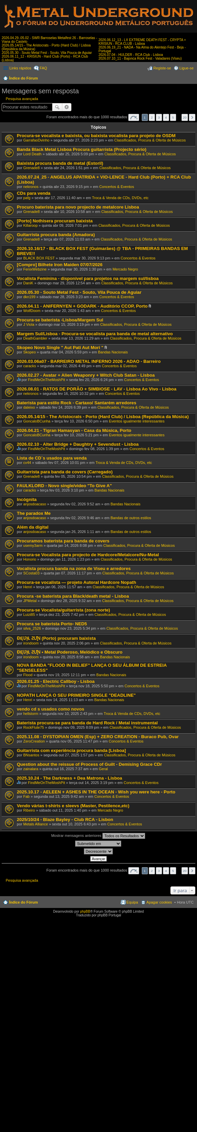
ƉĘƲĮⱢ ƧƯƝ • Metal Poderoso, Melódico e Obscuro (70, 652)
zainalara (30, 769)
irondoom (31, 643)
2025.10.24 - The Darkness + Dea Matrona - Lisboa (69, 778)
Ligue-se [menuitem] (186, 68)
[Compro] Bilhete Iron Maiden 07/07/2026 (59, 264)
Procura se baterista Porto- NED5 (52, 623)
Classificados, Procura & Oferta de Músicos (150, 140)
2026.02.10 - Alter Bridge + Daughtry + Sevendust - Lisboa (78, 444)
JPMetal (30, 601)
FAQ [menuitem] (43, 68)
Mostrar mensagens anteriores (98, 836)
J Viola (28, 324)
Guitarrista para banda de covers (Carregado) (64, 471)
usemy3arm (32, 545)
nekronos (30, 187)
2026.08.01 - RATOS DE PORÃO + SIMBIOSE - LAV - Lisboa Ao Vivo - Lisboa (96, 388)
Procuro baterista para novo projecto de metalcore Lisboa (78, 207)
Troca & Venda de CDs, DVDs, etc (120, 198)
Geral (103, 769)
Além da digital (32, 527)
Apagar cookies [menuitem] (159, 902)
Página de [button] (133, 117)
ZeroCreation (34, 741)
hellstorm (30, 714)
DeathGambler (35, 338)
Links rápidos (20, 68)
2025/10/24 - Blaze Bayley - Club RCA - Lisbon (65, 819)
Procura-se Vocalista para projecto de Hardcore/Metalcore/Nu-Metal (88, 554)
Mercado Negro (125, 269)
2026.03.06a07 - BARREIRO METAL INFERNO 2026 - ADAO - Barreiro (89, 361)
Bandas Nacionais (113, 352)
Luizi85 (29, 614)
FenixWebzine (35, 269)
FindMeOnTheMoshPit (46, 380)
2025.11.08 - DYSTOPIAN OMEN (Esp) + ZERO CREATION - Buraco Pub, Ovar (98, 736)
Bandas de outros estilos (130, 518)
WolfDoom (31, 311)
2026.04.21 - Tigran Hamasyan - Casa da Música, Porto (74, 430)
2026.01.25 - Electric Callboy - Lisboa (56, 681)
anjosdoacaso (34, 504)
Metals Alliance (35, 824)
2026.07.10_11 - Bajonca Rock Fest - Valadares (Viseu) (140, 58)
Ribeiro (29, 810)
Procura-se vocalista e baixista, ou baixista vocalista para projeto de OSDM (96, 135)
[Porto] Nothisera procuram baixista (55, 220)
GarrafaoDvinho (36, 140)
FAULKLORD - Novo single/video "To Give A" (64, 485)
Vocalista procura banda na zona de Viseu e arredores (74, 568)
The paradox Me (34, 513)
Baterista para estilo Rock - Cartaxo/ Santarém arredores (76, 402)
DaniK (28, 283)
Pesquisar (57, 107)
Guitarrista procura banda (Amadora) (56, 234)
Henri (27, 587)
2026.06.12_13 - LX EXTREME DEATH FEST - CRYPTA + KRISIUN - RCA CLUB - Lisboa (142, 41)
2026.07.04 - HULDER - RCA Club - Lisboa (131, 55)
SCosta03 (31, 573)
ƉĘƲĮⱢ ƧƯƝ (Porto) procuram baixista (56, 638)
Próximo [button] (192, 117)
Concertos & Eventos (116, 187)
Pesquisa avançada (22, 99)
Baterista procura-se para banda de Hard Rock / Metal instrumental (87, 722)
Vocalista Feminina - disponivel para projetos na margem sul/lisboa (88, 278)
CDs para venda (34, 193)
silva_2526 (32, 628)
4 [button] (166, 117)
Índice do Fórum (23, 78)
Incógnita (27, 499)
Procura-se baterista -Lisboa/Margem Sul (60, 319)
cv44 (27, 463)
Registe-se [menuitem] (162, 68)
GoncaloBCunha (37, 421)
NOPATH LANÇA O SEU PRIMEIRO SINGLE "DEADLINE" (76, 695)
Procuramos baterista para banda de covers (63, 540)
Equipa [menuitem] (132, 902)
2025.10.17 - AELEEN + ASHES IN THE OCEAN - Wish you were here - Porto (96, 791)
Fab (26, 796)
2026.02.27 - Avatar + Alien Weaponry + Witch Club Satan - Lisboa (86, 375)
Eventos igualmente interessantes (136, 421)
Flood (28, 675)
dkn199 (29, 297)
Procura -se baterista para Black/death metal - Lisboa (73, 596)
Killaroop (30, 225)
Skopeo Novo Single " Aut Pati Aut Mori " (60, 347)
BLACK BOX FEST (39, 258)
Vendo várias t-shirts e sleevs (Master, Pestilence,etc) (73, 805)
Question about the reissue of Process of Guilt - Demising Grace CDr (89, 764)
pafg (26, 198)
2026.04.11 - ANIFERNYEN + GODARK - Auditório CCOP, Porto (82, 306)
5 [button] (173, 117)
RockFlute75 (33, 727)
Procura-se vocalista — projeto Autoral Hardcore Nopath (76, 582)
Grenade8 (31, 168)
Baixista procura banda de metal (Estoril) (60, 163)
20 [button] (185, 117)
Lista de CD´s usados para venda (52, 458)
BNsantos (31, 755)
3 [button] (159, 117)
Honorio (29, 559)
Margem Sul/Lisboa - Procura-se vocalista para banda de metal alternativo (95, 333)
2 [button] (152, 117)
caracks (29, 366)
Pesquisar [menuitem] (191, 79)
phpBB (85, 911)
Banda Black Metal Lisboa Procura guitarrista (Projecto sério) (81, 149)
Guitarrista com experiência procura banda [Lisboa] (71, 750)
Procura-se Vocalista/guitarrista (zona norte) (63, 609)
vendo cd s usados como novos (50, 709)
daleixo (29, 407)
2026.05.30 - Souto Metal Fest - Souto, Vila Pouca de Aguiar (47, 53)
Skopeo (29, 352)
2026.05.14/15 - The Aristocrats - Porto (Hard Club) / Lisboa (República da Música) (103, 416)
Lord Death (32, 154)
